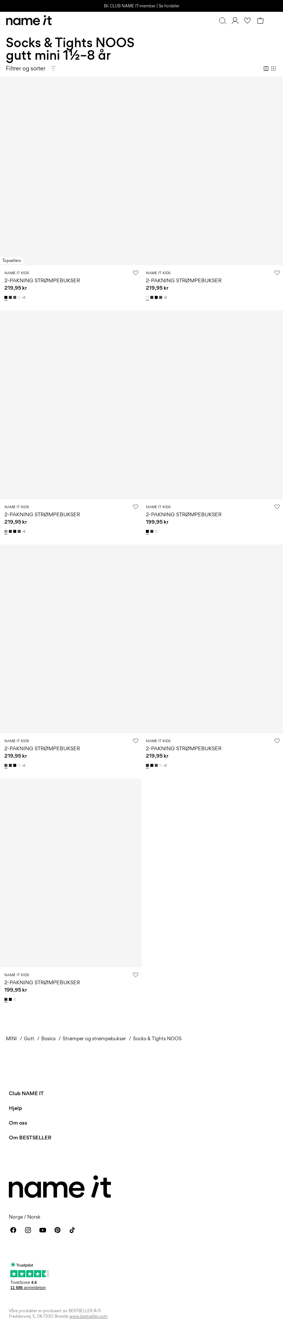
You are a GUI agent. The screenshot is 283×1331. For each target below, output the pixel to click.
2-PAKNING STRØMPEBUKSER (42, 280)
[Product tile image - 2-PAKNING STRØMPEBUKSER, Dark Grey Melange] (71, 639)
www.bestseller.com (88, 1316)
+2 (23, 297)
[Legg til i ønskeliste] (135, 272)
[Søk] (222, 20)
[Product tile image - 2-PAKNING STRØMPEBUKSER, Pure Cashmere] (71, 405)
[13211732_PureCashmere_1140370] (6, 531)
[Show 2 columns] (266, 68)
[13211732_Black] (6, 297)
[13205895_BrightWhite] (157, 531)
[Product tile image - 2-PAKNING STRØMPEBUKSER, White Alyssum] (212, 171)
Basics (48, 1038)
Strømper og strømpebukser (94, 1038)
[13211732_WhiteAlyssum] (20, 297)
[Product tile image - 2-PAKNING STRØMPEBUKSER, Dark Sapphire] (212, 639)
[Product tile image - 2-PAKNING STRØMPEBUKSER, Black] (71, 171)
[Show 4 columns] (273, 68)
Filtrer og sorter (25, 68)
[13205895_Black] (148, 531)
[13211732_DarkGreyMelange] (15, 297)
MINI (11, 1038)
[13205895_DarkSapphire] (152, 531)
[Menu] (272, 20)
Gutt (29, 1038)
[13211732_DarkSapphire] (11, 297)
